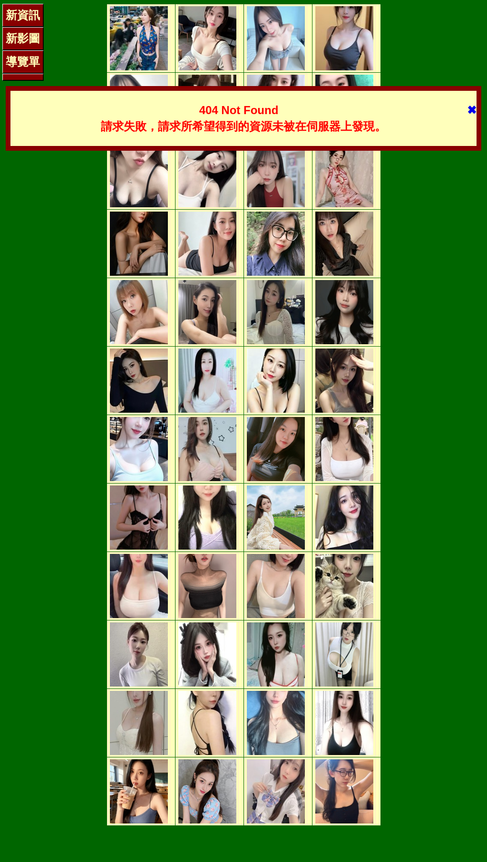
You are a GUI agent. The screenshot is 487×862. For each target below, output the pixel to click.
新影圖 (23, 38)
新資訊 (23, 15)
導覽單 (23, 61)
